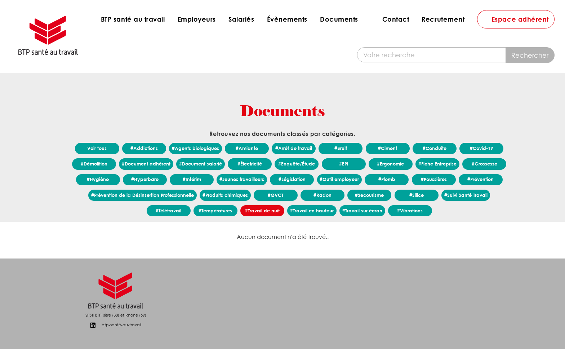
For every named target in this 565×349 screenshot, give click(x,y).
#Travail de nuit (262, 210)
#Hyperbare (145, 179)
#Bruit (340, 148)
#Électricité (249, 164)
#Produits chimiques (225, 195)
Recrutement (443, 19)
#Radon (322, 195)
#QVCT (275, 195)
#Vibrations (410, 210)
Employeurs (197, 19)
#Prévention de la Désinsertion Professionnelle (142, 195)
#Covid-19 (481, 148)
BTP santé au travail (133, 19)
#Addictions (144, 148)
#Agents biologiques (195, 148)
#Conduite (434, 148)
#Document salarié (200, 164)
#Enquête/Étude (296, 164)
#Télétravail (168, 210)
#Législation (292, 179)
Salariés (241, 19)
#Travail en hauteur (312, 210)
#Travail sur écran (362, 210)
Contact (395, 19)
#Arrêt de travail (293, 148)
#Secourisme (369, 195)
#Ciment (387, 148)
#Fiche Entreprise (437, 164)
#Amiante (247, 148)
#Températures (215, 210)
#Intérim (192, 179)
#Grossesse (484, 164)
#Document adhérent (146, 164)
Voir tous (97, 148)
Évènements (287, 19)
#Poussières (434, 179)
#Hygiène (98, 179)
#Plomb (386, 179)
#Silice (416, 195)
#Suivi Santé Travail (466, 195)
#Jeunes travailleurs (241, 179)
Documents (339, 19)
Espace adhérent (520, 19)
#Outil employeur (339, 179)
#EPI (343, 164)
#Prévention (480, 179)
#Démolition (94, 164)
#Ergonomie (390, 164)
